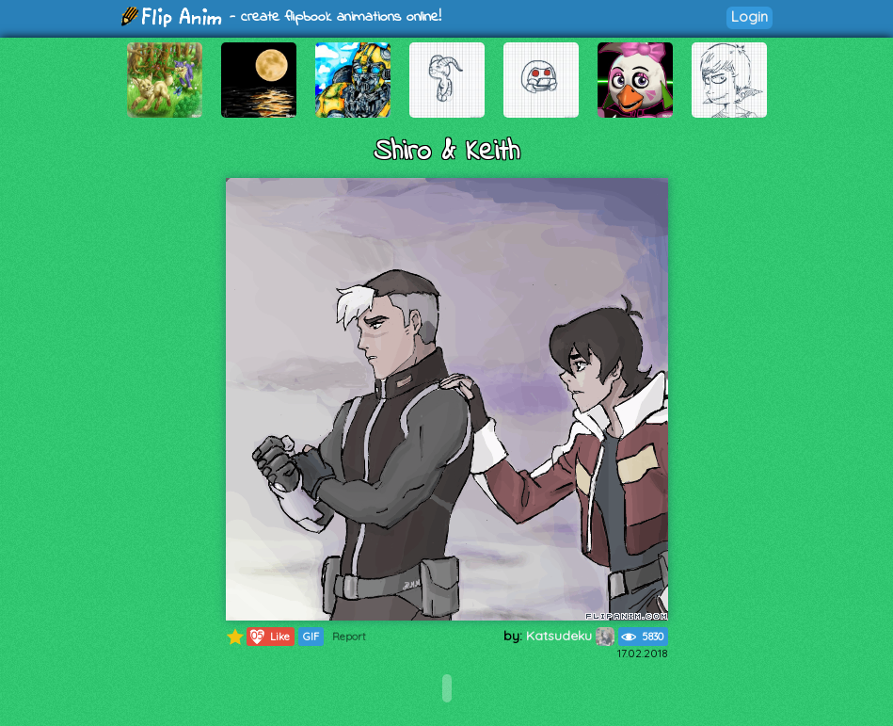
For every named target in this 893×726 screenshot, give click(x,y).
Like (268, 636)
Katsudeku (570, 635)
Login (749, 16)
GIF (311, 636)
